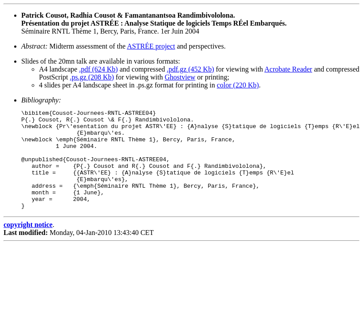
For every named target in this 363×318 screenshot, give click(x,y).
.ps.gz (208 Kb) (92, 77)
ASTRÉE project (151, 46)
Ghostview (180, 77)
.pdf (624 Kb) (98, 69)
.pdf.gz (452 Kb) (190, 69)
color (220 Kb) (238, 85)
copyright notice (28, 244)
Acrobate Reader (288, 69)
